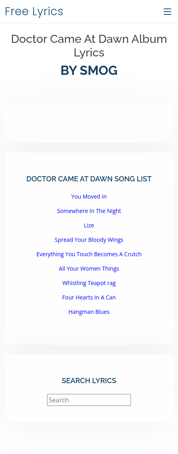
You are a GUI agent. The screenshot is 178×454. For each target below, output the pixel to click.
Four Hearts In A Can (89, 297)
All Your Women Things (89, 268)
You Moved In (89, 196)
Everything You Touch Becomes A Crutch (88, 254)
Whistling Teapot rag (89, 283)
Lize (89, 225)
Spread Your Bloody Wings (89, 239)
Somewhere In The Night (89, 211)
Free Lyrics (34, 11)
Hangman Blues (89, 311)
